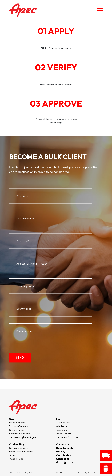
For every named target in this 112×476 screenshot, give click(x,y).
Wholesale (61, 426)
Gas (11, 419)
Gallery (60, 451)
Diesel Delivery (63, 433)
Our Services (63, 422)
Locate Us (61, 429)
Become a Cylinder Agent (23, 437)
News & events (64, 447)
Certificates (63, 455)
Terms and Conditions (56, 472)
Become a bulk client (20, 433)
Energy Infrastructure (21, 451)
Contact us (62, 458)
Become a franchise (67, 437)
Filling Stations (17, 422)
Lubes (12, 455)
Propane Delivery (18, 426)
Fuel (58, 419)
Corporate (62, 444)
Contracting (16, 444)
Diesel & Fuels (16, 458)
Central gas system (19, 447)
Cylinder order (17, 429)
